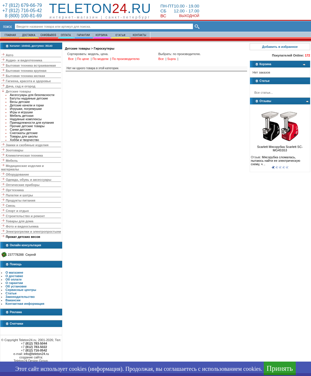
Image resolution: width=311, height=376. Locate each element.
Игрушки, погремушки (26, 108)
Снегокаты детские (24, 133)
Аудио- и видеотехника (24, 60)
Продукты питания (20, 200)
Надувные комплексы (25, 119)
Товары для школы (24, 136)
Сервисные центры (20, 290)
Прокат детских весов (23, 236)
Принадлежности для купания (32, 122)
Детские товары (18, 91)
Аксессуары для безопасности (32, 95)
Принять (280, 368)
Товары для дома (19, 221)
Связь (10, 205)
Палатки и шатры (19, 195)
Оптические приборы (22, 185)
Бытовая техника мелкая (25, 76)
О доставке (14, 276)
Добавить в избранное (280, 46)
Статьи (10, 293)
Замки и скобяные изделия (27, 145)
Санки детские (20, 129)
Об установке (16, 286)
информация (105, 369)
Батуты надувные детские (29, 98)
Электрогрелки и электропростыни (33, 231)
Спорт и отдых (17, 211)
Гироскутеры (104, 48)
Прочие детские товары (27, 126)
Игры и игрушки (21, 112)
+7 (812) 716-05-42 (22, 10)
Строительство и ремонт (25, 216)
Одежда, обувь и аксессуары (28, 179)
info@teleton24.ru (36, 354)
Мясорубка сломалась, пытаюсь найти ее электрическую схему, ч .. (275, 160)
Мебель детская (21, 115)
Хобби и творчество (24, 140)
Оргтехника (15, 190)
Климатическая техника (24, 155)
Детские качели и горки (27, 105)
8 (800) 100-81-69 (22, 15)
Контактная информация (24, 303)
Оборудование (17, 174)
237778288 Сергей (22, 254)
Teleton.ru (100, 8)
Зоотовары (14, 150)
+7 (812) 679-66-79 (22, 5)
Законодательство (20, 296)
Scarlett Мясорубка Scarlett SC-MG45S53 (280, 147)
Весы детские (20, 102)
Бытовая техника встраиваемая (31, 65)
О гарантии (14, 283)
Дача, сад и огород (20, 86)
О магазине (14, 272)
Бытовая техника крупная (26, 70)
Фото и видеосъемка (22, 226)
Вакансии (12, 300)
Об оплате (13, 279)
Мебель (12, 160)
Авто (10, 55)
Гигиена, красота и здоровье (28, 81)
